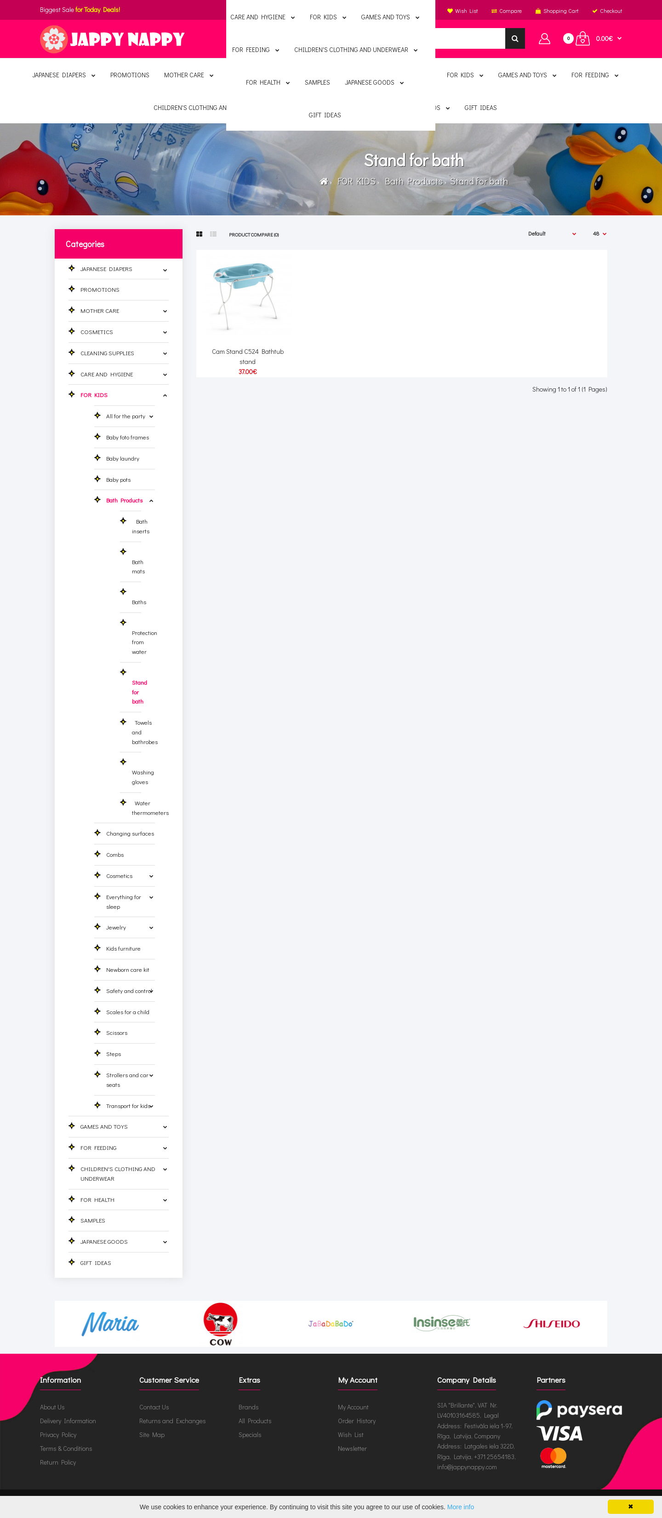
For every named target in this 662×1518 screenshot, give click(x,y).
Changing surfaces (130, 833)
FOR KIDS (355, 181)
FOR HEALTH (97, 1199)
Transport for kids (128, 1105)
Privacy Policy (58, 1434)
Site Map (152, 1434)
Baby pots (118, 479)
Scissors (116, 1032)
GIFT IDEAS (95, 1262)
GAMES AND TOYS (104, 1126)
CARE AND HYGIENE (106, 374)
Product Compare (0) (254, 234)
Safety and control (129, 990)
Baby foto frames (127, 437)
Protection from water (144, 637)
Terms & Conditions (66, 1448)
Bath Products (412, 181)
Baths (139, 597)
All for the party (125, 416)
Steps (113, 1053)
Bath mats (138, 561)
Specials (250, 1434)
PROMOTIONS (100, 289)
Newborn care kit (127, 969)
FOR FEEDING (98, 1147)
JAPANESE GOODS (104, 1241)
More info (460, 1507)
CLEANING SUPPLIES (107, 353)
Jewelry (116, 927)
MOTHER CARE (99, 310)
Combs (115, 854)
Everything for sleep (123, 901)
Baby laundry (122, 458)
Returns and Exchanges (172, 1420)
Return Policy (58, 1462)
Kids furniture (123, 948)
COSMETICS (96, 331)
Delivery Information (68, 1420)
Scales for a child (127, 1012)
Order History (357, 1420)
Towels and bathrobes (145, 731)
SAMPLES (92, 1220)
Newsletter (352, 1448)
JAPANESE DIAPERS (106, 268)
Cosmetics (119, 875)
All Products (255, 1420)
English (329, 10)
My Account (353, 1407)
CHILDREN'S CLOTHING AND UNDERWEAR (117, 1173)
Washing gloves (143, 771)
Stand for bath (478, 181)
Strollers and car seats (127, 1079)
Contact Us (154, 1407)
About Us (52, 1407)
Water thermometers (150, 807)
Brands (249, 1407)
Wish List (351, 1434)
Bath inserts (140, 526)
